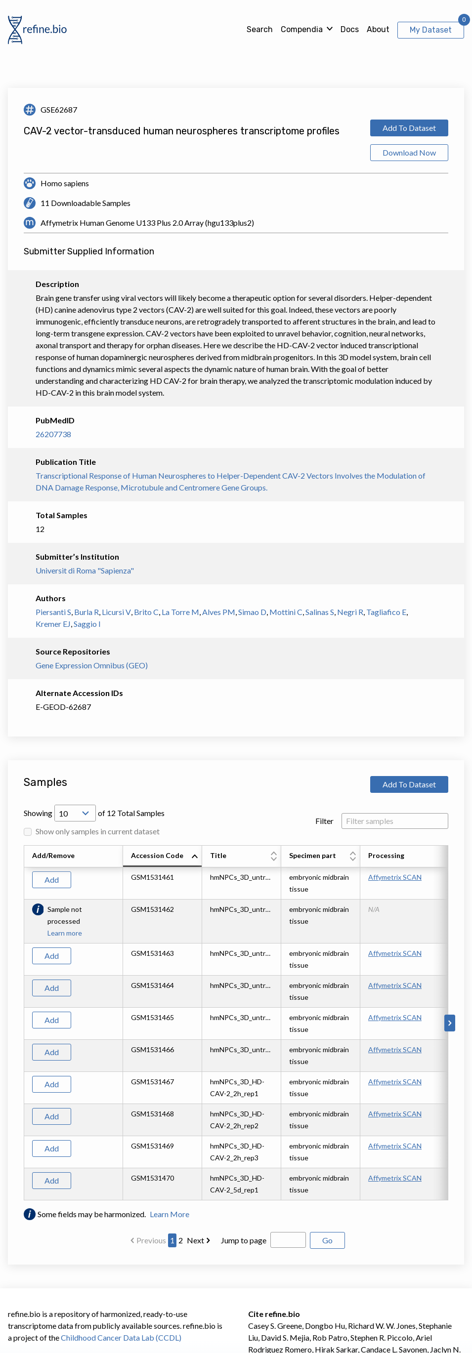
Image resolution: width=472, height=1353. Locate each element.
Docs (350, 29)
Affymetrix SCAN (395, 877)
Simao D (252, 611)
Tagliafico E (386, 611)
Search (260, 29)
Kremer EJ (53, 623)
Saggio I (87, 623)
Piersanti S (53, 611)
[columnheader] (162, 856)
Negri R (350, 611)
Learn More (169, 1214)
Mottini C (285, 611)
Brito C (146, 611)
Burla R (86, 611)
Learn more (64, 933)
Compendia (302, 29)
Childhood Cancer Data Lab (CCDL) (121, 1337)
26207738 (53, 434)
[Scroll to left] (22, 1023)
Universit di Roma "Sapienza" (85, 570)
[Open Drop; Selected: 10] (75, 813)
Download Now (409, 152)
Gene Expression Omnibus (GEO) (92, 665)
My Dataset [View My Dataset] (431, 30)
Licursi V (116, 611)
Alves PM (218, 611)
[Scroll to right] (449, 1023)
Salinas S (319, 611)
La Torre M (180, 611)
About (378, 29)
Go (327, 1240)
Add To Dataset (409, 127)
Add (51, 879)
